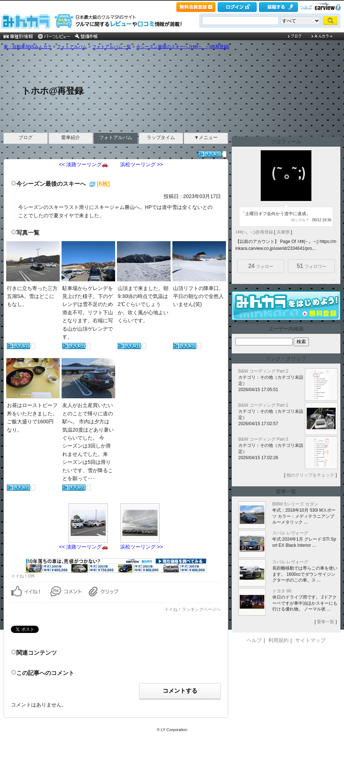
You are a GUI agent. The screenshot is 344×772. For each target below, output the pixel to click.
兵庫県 (283, 232)
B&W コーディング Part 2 (263, 371)
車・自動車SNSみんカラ (28, 46)
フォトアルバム (71, 46)
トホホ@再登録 (52, 91)
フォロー (260, 266)
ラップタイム (161, 137)
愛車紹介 (70, 137)
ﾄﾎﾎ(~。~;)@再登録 (254, 232)
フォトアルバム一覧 (111, 46)
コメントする (180, 691)
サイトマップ (310, 640)
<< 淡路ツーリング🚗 (83, 164)
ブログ (25, 137)
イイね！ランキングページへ (192, 609)
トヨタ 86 (281, 590)
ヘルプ (306, 7)
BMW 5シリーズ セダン (295, 504)
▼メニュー (206, 137)
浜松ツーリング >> (141, 164)
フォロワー (311, 266)
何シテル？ (300, 220)
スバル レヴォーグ (290, 533)
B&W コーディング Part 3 (263, 439)
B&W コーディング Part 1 (263, 405)
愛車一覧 (325, 621)
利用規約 (278, 640)
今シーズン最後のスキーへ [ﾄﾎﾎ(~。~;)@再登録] (183, 46)
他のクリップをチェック (310, 475)
